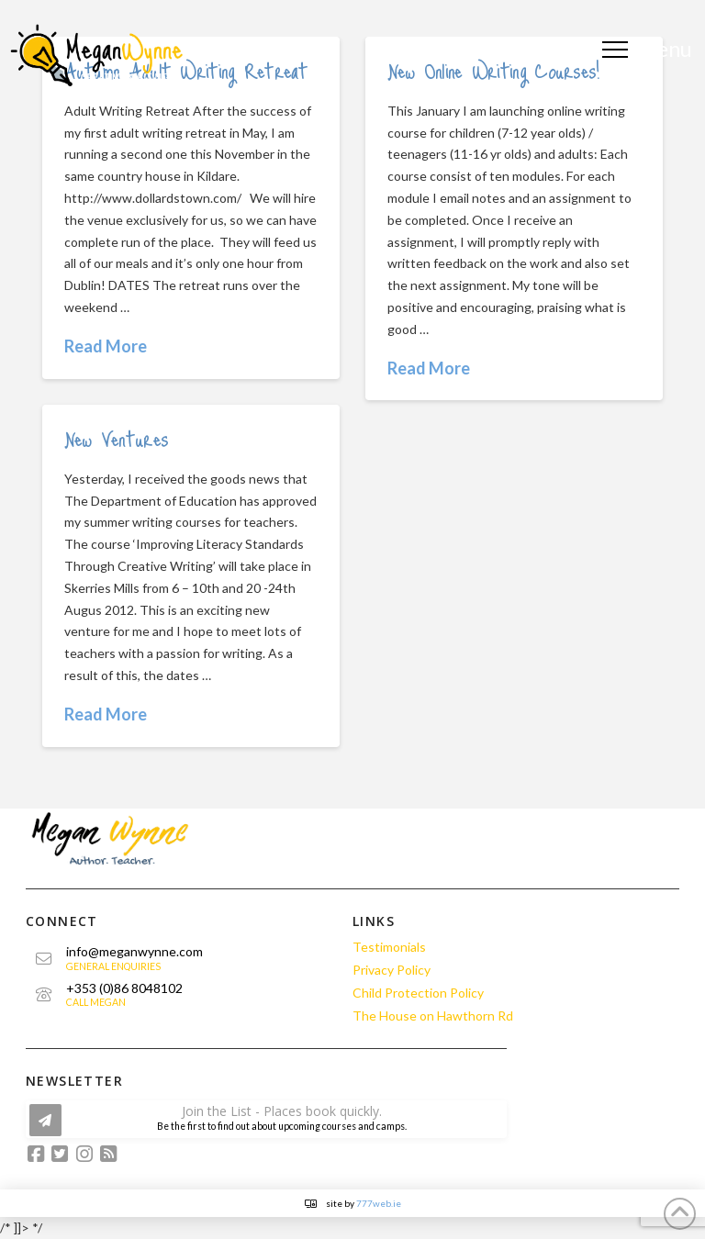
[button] (649, 49)
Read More (105, 346)
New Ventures (116, 438)
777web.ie (378, 1203)
